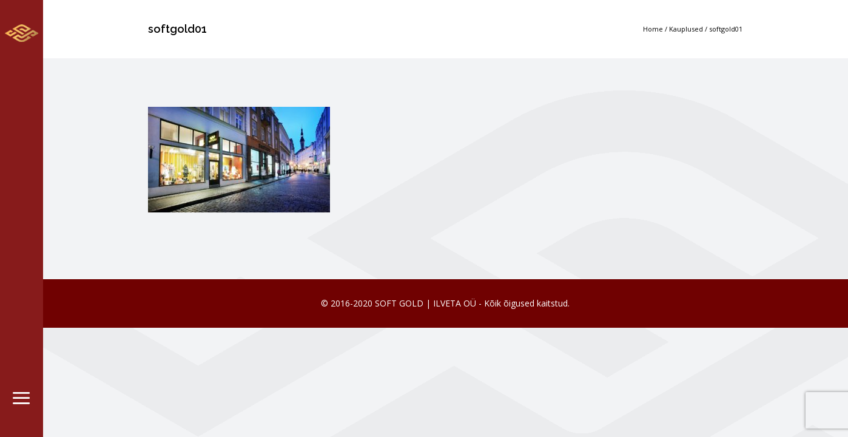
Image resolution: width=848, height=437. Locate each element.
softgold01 (725, 28)
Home (653, 28)
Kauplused (686, 28)
